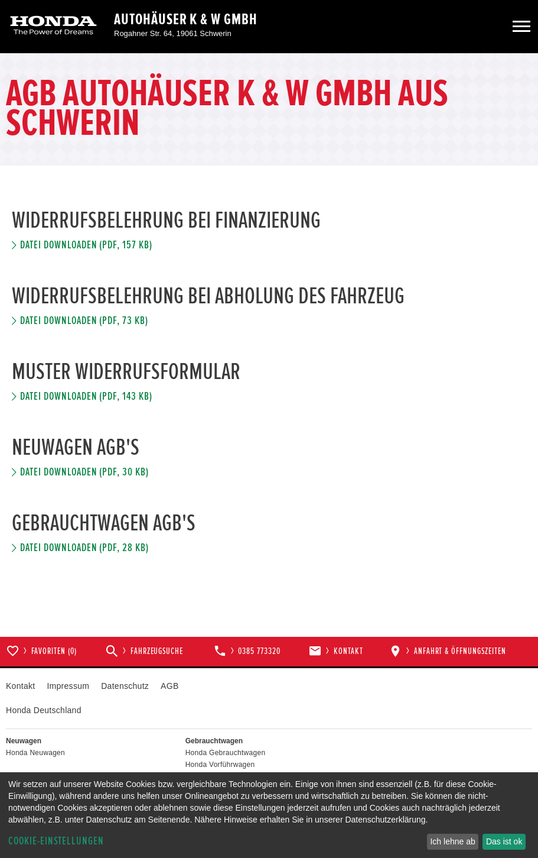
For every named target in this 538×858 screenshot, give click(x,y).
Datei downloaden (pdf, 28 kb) (84, 547)
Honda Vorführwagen (220, 764)
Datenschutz (125, 686)
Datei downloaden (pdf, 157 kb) (86, 245)
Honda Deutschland (43, 710)
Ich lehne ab (452, 841)
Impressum (68, 686)
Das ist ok (504, 841)
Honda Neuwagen (35, 753)
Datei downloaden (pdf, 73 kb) (84, 320)
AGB (169, 686)
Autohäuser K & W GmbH (185, 19)
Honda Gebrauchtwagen (225, 753)
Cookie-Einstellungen (56, 841)
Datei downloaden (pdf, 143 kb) (86, 396)
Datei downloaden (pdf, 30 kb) (84, 472)
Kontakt (20, 686)
